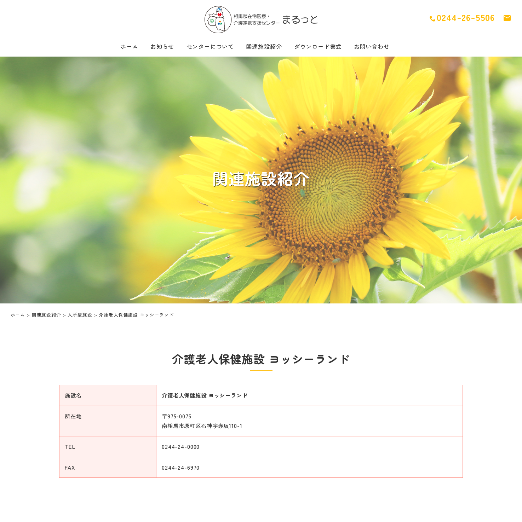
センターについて (205, 47)
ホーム (117, 47)
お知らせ (152, 47)
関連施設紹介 (264, 47)
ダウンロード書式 (323, 47)
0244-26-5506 (462, 17)
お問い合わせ (383, 47)
